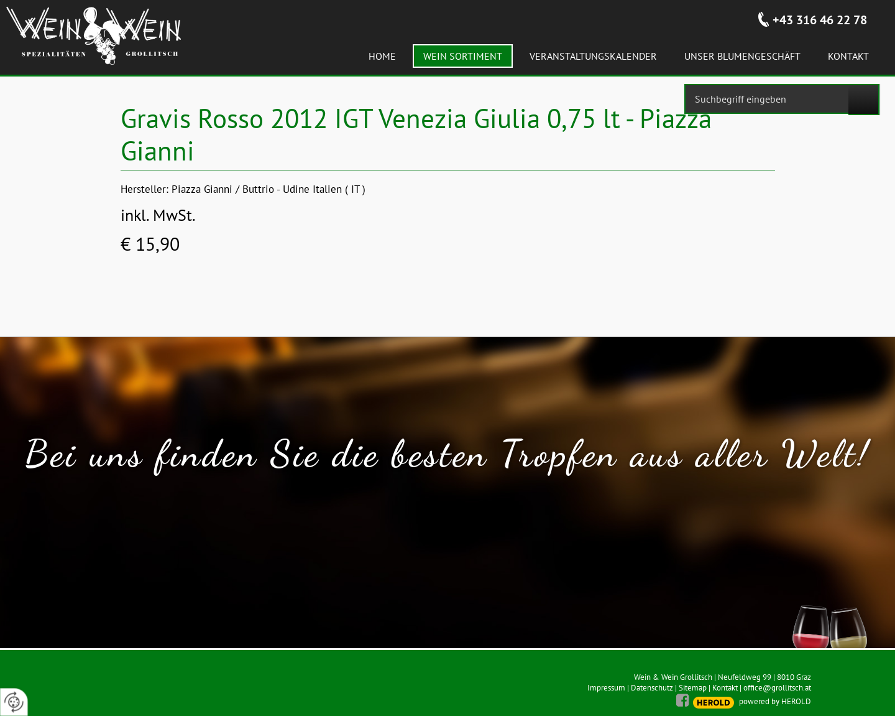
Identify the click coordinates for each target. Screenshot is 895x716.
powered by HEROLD (775, 701)
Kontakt (725, 687)
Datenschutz (652, 687)
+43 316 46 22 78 (820, 20)
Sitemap (693, 687)
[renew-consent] (14, 702)
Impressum (606, 687)
